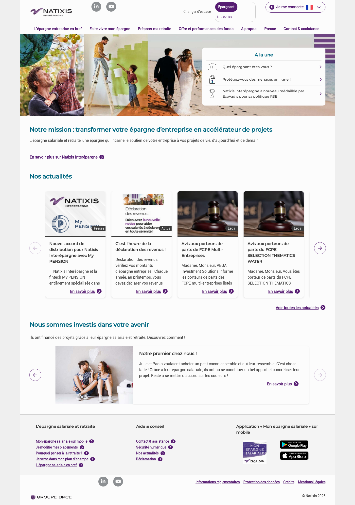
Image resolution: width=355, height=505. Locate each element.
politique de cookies (147, 291)
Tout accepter (201, 303)
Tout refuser (153, 303)
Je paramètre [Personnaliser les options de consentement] (144, 203)
